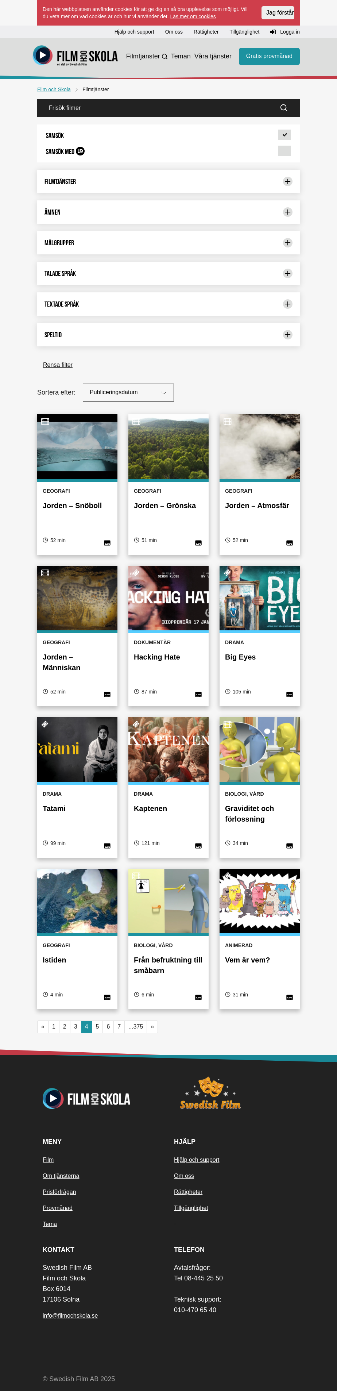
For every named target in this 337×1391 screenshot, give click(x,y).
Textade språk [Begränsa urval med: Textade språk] (168, 304)
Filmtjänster (143, 56)
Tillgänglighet (191, 1208)
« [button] (42, 1026)
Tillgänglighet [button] (244, 32)
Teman (181, 56)
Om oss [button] (174, 32)
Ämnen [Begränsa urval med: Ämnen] (168, 212)
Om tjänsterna (61, 1176)
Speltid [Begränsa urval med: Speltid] (168, 334)
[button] (168, 135)
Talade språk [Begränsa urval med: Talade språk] (168, 273)
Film (48, 1160)
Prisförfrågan (59, 1192)
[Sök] (288, 108)
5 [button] (97, 1026)
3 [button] (75, 1026)
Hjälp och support (197, 1160)
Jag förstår (280, 12)
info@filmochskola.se (70, 1316)
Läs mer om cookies (193, 16)
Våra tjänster (213, 56)
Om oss (184, 1176)
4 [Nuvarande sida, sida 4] (86, 1026)
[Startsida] (75, 56)
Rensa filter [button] (58, 365)
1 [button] (53, 1026)
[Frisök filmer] (156, 108)
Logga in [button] (285, 32)
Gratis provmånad (269, 56)
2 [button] (64, 1026)
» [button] (152, 1026)
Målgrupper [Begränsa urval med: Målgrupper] (168, 242)
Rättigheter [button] (206, 32)
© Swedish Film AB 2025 (79, 1379)
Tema (50, 1224)
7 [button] (119, 1026)
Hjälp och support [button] (134, 32)
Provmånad (58, 1208)
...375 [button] (135, 1026)
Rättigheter (188, 1192)
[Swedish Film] (234, 1092)
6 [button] (108, 1026)
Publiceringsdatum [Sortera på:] (129, 393)
